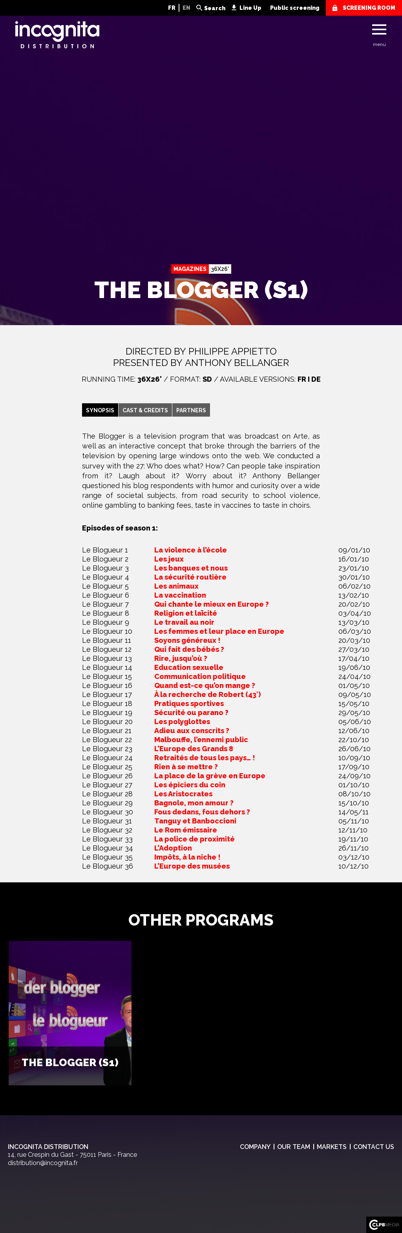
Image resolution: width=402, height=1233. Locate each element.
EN (186, 8)
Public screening (295, 8)
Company (255, 1147)
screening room (369, 8)
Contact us (373, 1147)
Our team (293, 1147)
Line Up (250, 8)
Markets (332, 1147)
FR (171, 8)
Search (214, 8)
